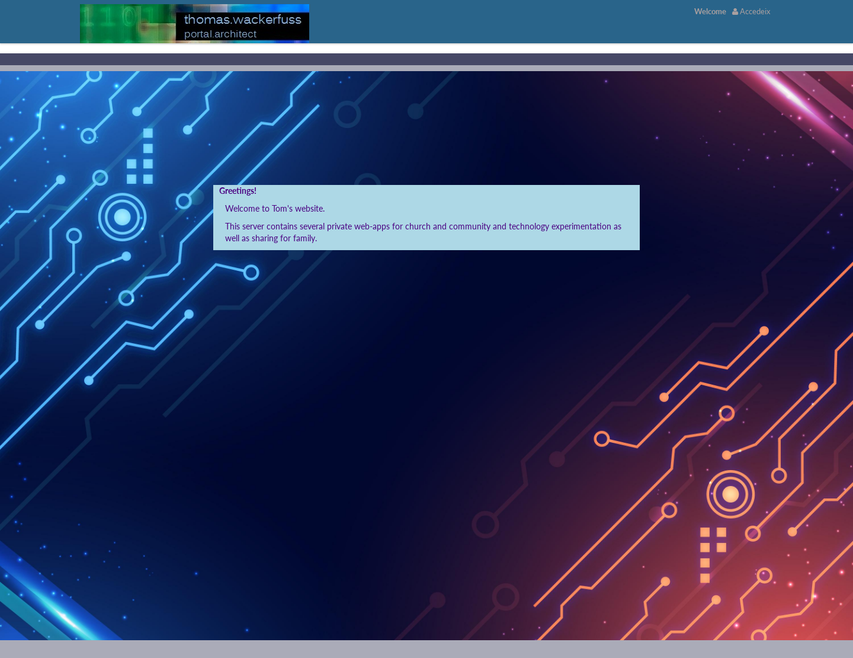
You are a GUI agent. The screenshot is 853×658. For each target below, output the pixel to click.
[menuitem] (710, 11)
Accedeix (751, 11)
